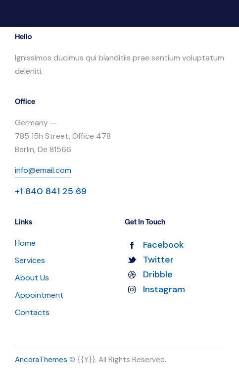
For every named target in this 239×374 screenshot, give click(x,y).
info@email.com (43, 170)
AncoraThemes (41, 360)
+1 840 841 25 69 (51, 191)
